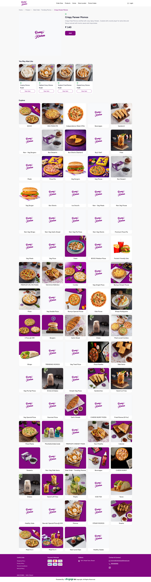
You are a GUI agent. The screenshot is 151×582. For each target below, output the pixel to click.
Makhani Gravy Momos (46, 85)
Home (74, 3)
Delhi (27, 575)
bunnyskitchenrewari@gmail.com (120, 560)
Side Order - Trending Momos (42, 10)
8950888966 (114, 563)
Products (67, 3)
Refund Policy (20, 568)
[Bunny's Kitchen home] (35, 3)
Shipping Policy (21, 561)
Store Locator (82, 3)
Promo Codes (92, 3)
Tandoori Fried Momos (64, 85)
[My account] (130, 3)
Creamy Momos (25, 85)
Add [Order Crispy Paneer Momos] (70, 33)
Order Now (59, 3)
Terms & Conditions (22, 566)
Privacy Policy (20, 563)
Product (28, 10)
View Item (27, 91)
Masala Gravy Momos (83, 85)
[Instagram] (110, 568)
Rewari (31, 575)
